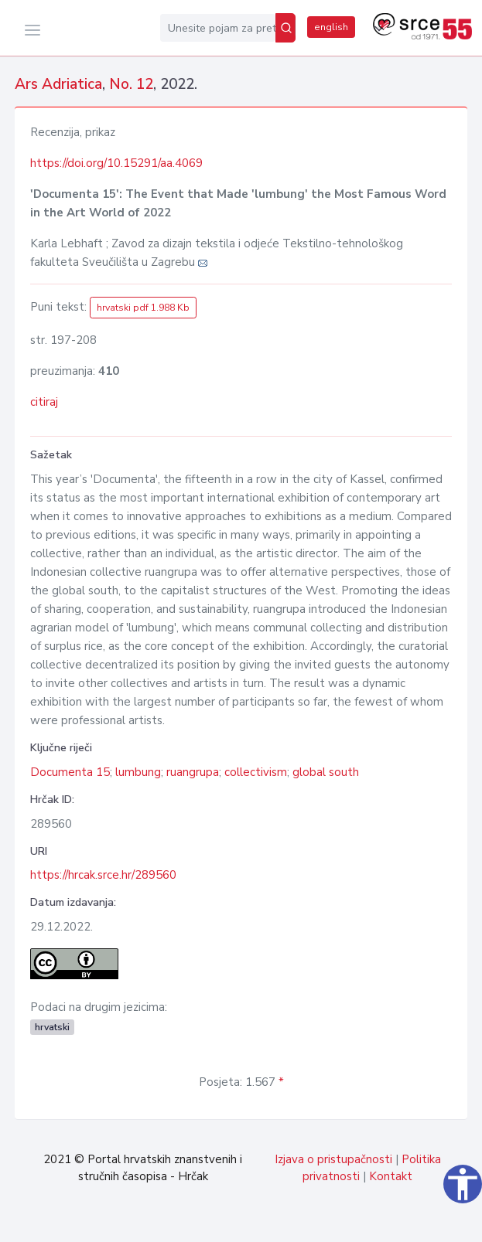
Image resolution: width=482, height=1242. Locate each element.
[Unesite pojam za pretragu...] (217, 28)
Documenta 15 (70, 772)
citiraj (44, 402)
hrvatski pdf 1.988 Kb (143, 307)
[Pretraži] (285, 28)
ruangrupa (192, 772)
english (331, 27)
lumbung (138, 772)
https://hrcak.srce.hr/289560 (103, 875)
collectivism (255, 772)
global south (325, 772)
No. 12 (131, 84)
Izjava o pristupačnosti (333, 1159)
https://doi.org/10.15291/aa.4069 (116, 163)
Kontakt (390, 1176)
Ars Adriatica (58, 84)
